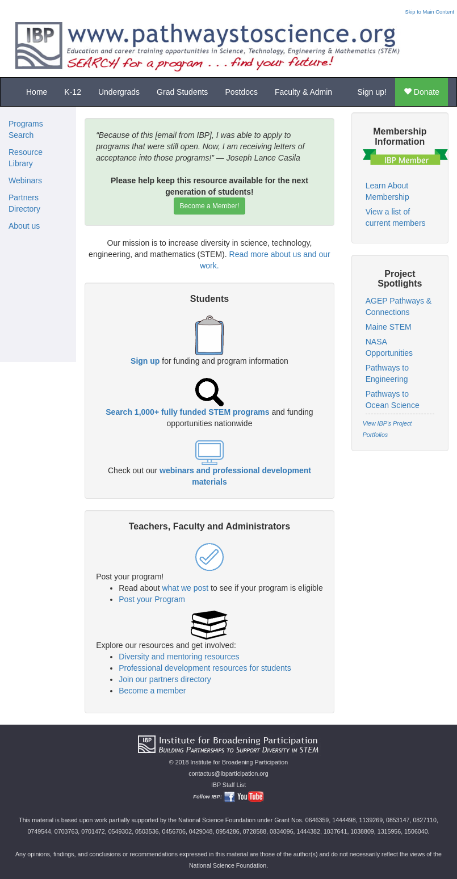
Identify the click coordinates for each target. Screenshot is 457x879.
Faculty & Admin (303, 91)
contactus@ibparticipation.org (228, 773)
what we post (185, 587)
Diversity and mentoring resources (179, 656)
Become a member (152, 690)
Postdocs (241, 91)
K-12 (72, 91)
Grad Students (182, 91)
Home (36, 91)
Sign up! (372, 91)
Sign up (145, 360)
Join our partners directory (165, 679)
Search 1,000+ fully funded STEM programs (187, 412)
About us (24, 225)
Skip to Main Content (429, 12)
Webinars (25, 180)
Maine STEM (389, 326)
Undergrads (119, 91)
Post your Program (152, 599)
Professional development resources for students (205, 667)
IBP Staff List (228, 784)
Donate (421, 91)
